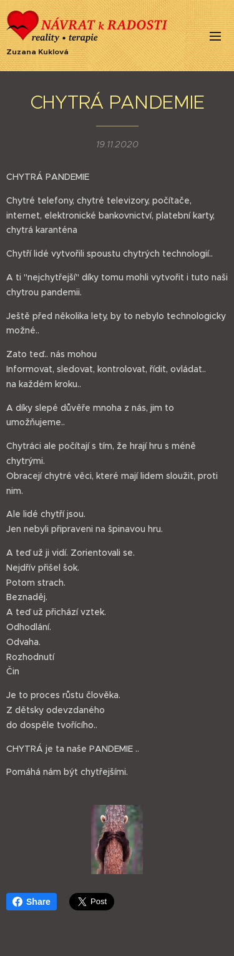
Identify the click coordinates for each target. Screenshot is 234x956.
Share (31, 902)
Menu (215, 36)
